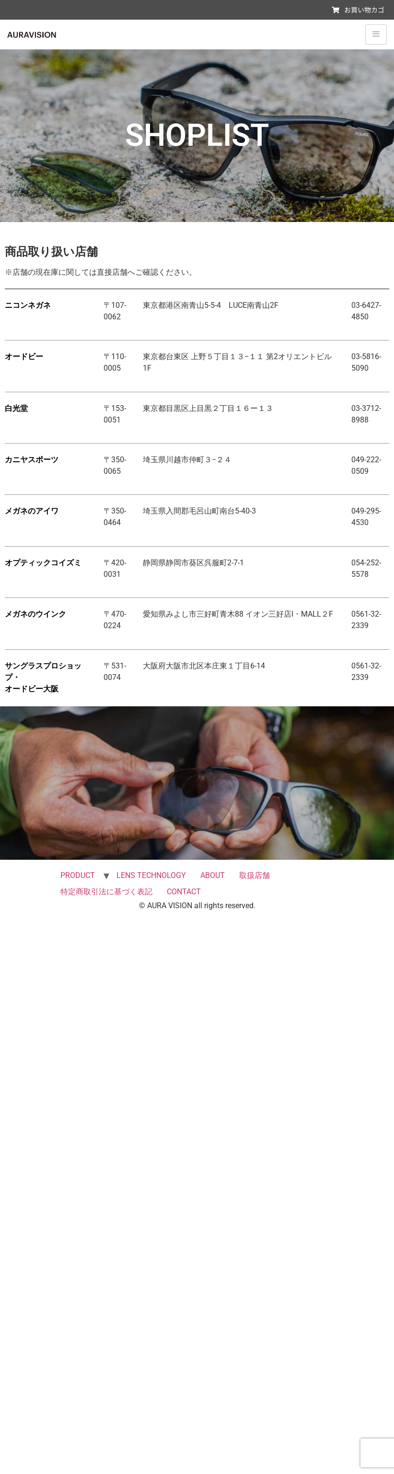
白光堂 (16, 408)
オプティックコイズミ (43, 562)
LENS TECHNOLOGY (151, 875)
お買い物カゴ (358, 9)
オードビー (24, 356)
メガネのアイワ (31, 510)
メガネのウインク (35, 614)
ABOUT (212, 875)
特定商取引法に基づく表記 (106, 891)
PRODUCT (77, 875)
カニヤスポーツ (31, 459)
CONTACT (184, 891)
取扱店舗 (254, 875)
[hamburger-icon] (376, 34)
